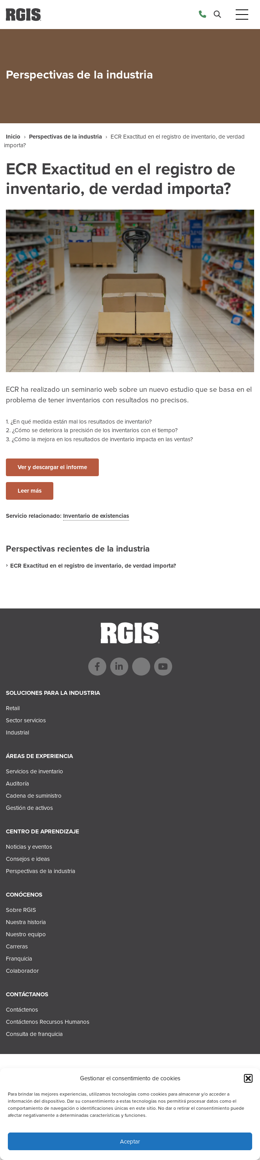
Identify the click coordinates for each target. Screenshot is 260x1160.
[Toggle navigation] (242, 15)
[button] (248, 1078)
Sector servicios (26, 720)
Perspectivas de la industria (65, 136)
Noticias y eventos (29, 846)
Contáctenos (22, 1009)
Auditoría (17, 783)
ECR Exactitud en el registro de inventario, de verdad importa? (93, 565)
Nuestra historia (26, 922)
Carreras (17, 946)
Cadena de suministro (34, 795)
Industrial (17, 732)
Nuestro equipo (26, 934)
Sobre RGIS (21, 910)
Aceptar (130, 1141)
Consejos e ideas (28, 859)
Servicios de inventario (34, 771)
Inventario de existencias (96, 515)
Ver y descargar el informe (52, 467)
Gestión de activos (29, 808)
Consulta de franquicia (34, 1034)
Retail (13, 708)
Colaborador (22, 970)
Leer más (30, 490)
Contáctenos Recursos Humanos (47, 1022)
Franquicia (19, 958)
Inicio (13, 136)
